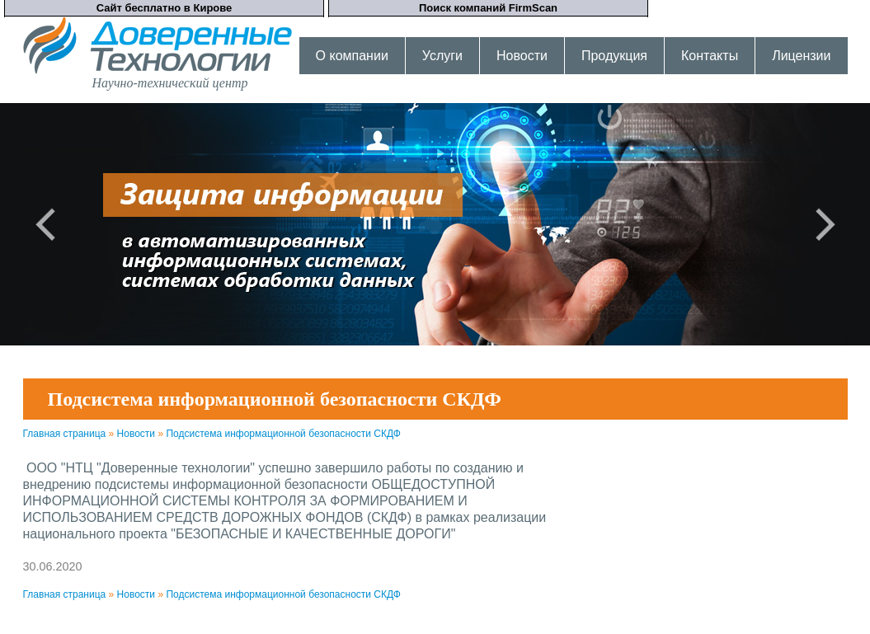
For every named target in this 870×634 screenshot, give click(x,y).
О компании (352, 56)
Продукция (614, 56)
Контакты (709, 56)
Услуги (442, 56)
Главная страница (64, 433)
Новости (522, 56)
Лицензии (801, 56)
